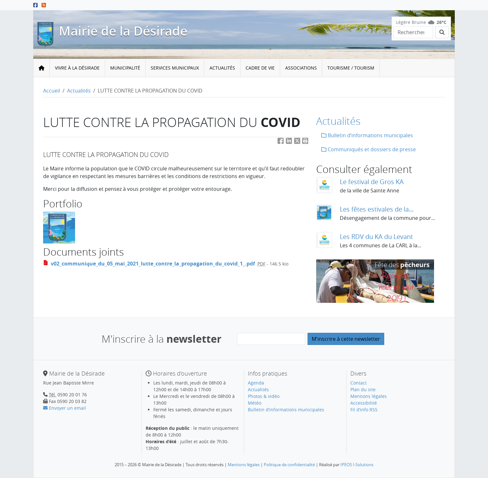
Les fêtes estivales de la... (377, 209)
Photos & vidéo (263, 396)
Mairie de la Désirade (123, 31)
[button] (305, 142)
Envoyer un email (64, 408)
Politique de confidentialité (289, 464)
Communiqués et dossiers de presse (368, 149)
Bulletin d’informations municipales (367, 135)
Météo (254, 403)
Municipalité (125, 68)
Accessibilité (363, 403)
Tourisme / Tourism (350, 68)
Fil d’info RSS (363, 410)
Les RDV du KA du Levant (376, 236)
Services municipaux (175, 68)
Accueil (51, 90)
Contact (358, 383)
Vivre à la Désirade (77, 68)
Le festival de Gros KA (372, 181)
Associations (301, 68)
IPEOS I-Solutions (356, 464)
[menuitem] (77, 68)
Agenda (256, 383)
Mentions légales (368, 396)
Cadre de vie (260, 68)
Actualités (222, 68)
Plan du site (363, 389)
